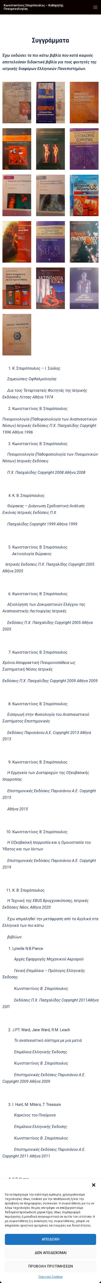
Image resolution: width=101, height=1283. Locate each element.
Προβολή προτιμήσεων (50, 1266)
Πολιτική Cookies (51, 1277)
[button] (93, 1185)
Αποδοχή (51, 1239)
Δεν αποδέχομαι (51, 1253)
